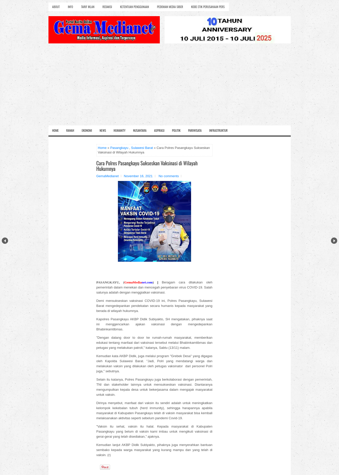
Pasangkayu (119, 148)
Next (334, 241)
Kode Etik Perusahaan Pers (208, 7)
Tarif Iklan (87, 7)
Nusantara (139, 130)
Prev (5, 241)
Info (70, 7)
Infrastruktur (218, 130)
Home (55, 130)
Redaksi (107, 7)
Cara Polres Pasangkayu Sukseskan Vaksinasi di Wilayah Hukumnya (147, 165)
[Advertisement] (169, 87)
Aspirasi (159, 130)
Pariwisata (194, 130)
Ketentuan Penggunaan (134, 7)
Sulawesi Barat (142, 148)
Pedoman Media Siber (170, 7)
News (102, 130)
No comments (169, 176)
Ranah (70, 130)
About (56, 7)
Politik (176, 130)
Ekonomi (87, 130)
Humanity (119, 130)
